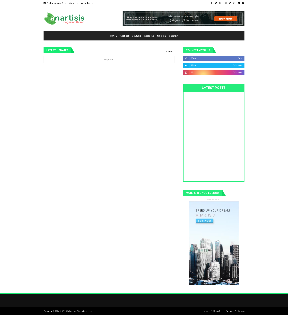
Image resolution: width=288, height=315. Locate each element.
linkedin (161, 35)
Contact (240, 311)
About (72, 3)
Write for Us (87, 3)
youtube (136, 35)
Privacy (229, 311)
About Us (217, 311)
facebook (125, 35)
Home (206, 311)
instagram (149, 35)
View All (170, 51)
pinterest (173, 35)
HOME (113, 35)
